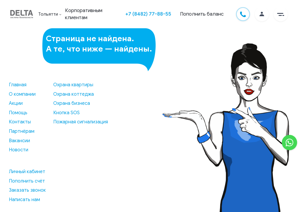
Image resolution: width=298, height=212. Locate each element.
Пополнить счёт (27, 181)
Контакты (20, 122)
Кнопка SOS (66, 113)
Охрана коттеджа (73, 94)
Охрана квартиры (73, 85)
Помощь (18, 113)
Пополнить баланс (202, 14)
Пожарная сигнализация (80, 122)
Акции (16, 103)
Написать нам (24, 200)
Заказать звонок (27, 190)
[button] (281, 14)
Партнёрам (21, 131)
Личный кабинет (27, 172)
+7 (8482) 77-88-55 (148, 14)
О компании (22, 94)
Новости (18, 150)
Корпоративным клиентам (83, 14)
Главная (17, 85)
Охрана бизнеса (71, 103)
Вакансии (19, 141)
